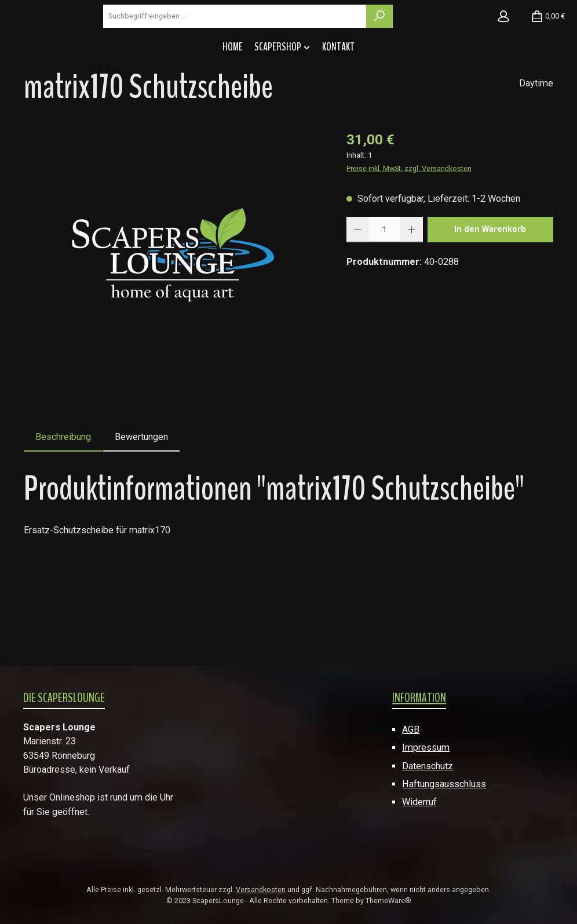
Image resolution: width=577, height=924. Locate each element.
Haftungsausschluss (444, 784)
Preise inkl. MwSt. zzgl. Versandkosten (409, 236)
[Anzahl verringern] (357, 297)
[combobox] (335, 49)
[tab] (63, 504)
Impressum (426, 747)
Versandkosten (261, 890)
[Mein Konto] (503, 50)
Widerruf (419, 802)
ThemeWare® (388, 901)
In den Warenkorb (490, 297)
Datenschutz (427, 766)
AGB (410, 729)
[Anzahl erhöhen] (411, 297)
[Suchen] (447, 49)
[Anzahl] (384, 297)
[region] (173, 321)
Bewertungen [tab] (141, 504)
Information (419, 698)
